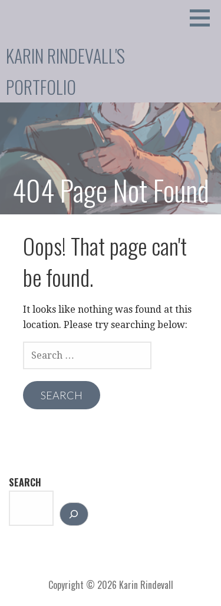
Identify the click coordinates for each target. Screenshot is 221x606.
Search (25, 482)
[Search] (74, 514)
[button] (204, 17)
